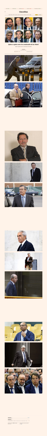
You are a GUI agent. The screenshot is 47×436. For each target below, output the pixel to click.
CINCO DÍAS (23, 49)
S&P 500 (13, 8)
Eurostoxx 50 (28, 8)
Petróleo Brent (20, 8)
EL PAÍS (30, 14)
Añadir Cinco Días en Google (29, 51)
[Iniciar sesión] (40, 14)
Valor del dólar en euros (37, 8)
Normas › (28, 417)
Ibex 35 (6, 8)
